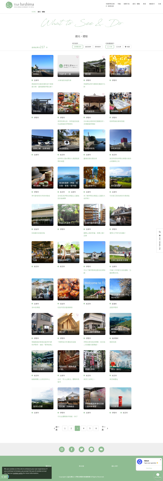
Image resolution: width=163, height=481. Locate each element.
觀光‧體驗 (41, 12)
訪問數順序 (77, 47)
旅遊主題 (111, 6)
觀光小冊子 (115, 466)
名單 (118, 47)
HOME (34, 12)
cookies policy (18, 473)
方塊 (109, 47)
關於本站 (48, 466)
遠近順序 (88, 47)
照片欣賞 (81, 466)
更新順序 (98, 47)
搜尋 (4, 477)
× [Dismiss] (160, 459)
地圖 (127, 47)
